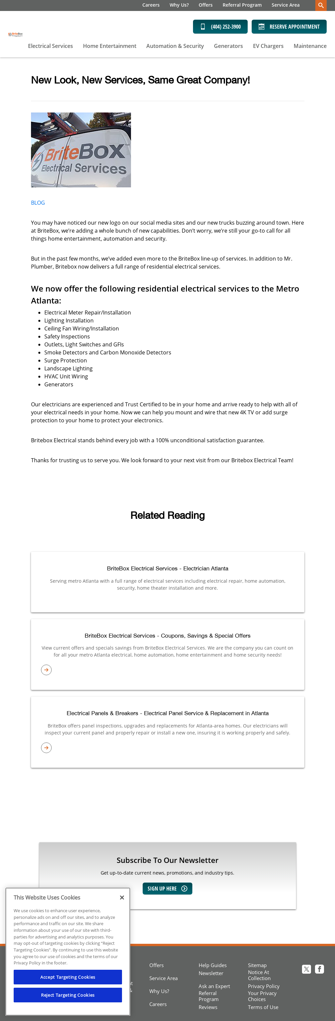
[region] (67, 952)
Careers (151, 5)
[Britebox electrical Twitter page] (306, 970)
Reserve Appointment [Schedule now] (289, 26)
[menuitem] (151, 5)
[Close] (122, 897)
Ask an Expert (214, 986)
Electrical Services (50, 46)
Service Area (286, 5)
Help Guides (213, 965)
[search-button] (321, 5)
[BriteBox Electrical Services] (15, 34)
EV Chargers (268, 46)
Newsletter (211, 973)
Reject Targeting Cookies (68, 995)
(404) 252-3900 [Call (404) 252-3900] (220, 26)
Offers (206, 5)
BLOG (38, 202)
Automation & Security (175, 46)
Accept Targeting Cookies (67, 977)
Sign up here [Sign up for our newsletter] (167, 888)
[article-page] (167, 670)
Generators (228, 46)
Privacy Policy (264, 986)
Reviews (208, 1007)
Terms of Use (263, 1007)
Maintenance (310, 46)
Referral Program (242, 5)
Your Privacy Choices (262, 996)
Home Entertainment (109, 46)
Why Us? (179, 5)
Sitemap (257, 965)
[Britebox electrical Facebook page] (319, 970)
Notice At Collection (259, 975)
